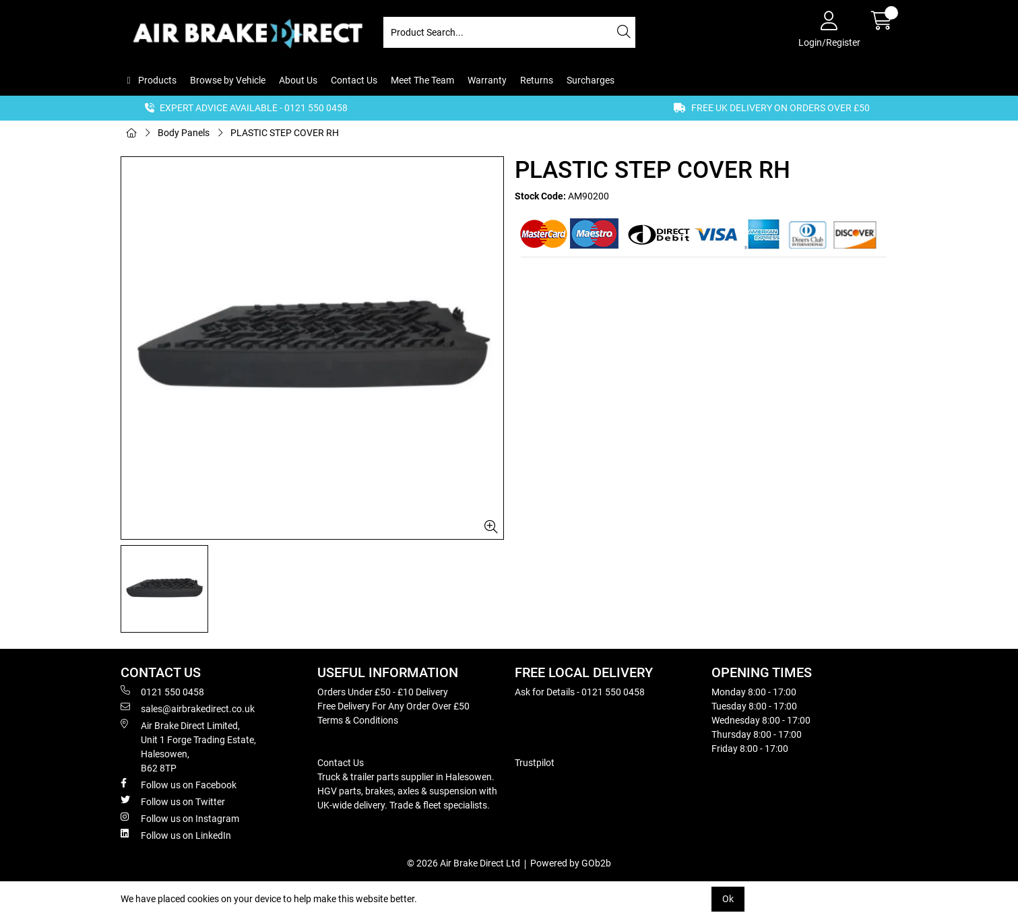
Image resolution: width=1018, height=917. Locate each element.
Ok (728, 898)
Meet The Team (422, 80)
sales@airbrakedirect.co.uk (188, 708)
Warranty (487, 80)
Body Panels (184, 132)
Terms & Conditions (357, 720)
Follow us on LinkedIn (176, 835)
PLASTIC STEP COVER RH (284, 132)
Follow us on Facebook (178, 784)
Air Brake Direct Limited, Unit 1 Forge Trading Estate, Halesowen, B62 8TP (188, 746)
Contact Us (354, 80)
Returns (536, 80)
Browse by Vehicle (227, 80)
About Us (298, 80)
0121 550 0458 (162, 691)
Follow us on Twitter (173, 801)
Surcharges (590, 80)
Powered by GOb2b (570, 863)
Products (156, 80)
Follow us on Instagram (180, 818)
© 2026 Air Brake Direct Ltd (463, 863)
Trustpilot (534, 762)
